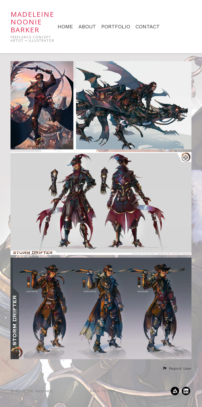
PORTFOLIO (115, 27)
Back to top (102, 391)
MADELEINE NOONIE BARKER (32, 21)
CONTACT (147, 27)
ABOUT (87, 27)
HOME (65, 27)
